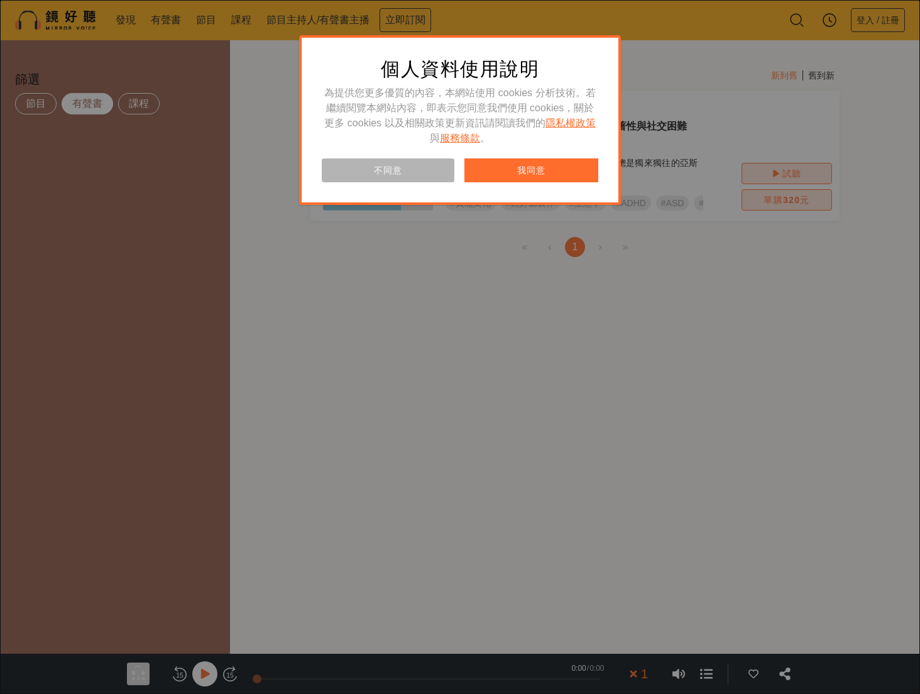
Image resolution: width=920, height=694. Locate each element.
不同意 (388, 170)
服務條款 (460, 138)
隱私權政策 (570, 123)
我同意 (531, 170)
